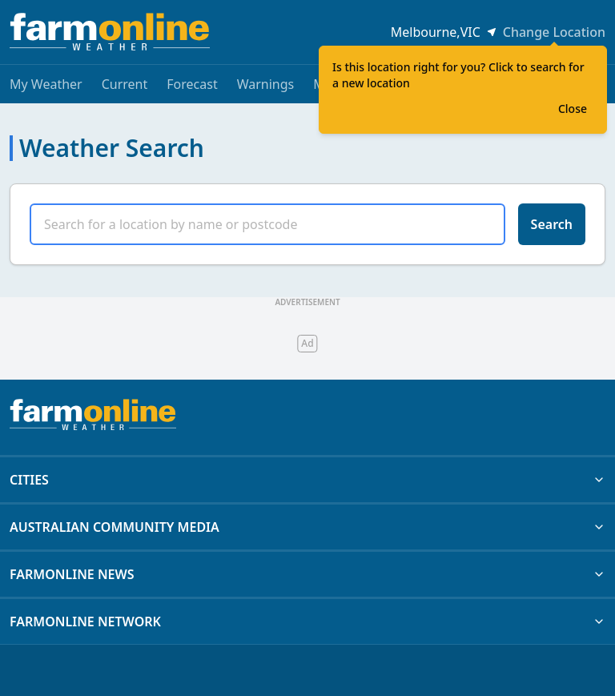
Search (552, 224)
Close (572, 108)
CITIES (307, 480)
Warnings (266, 84)
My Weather (46, 84)
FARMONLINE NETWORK (307, 621)
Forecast (192, 84)
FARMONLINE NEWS (307, 574)
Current (125, 84)
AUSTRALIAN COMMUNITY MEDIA (307, 527)
